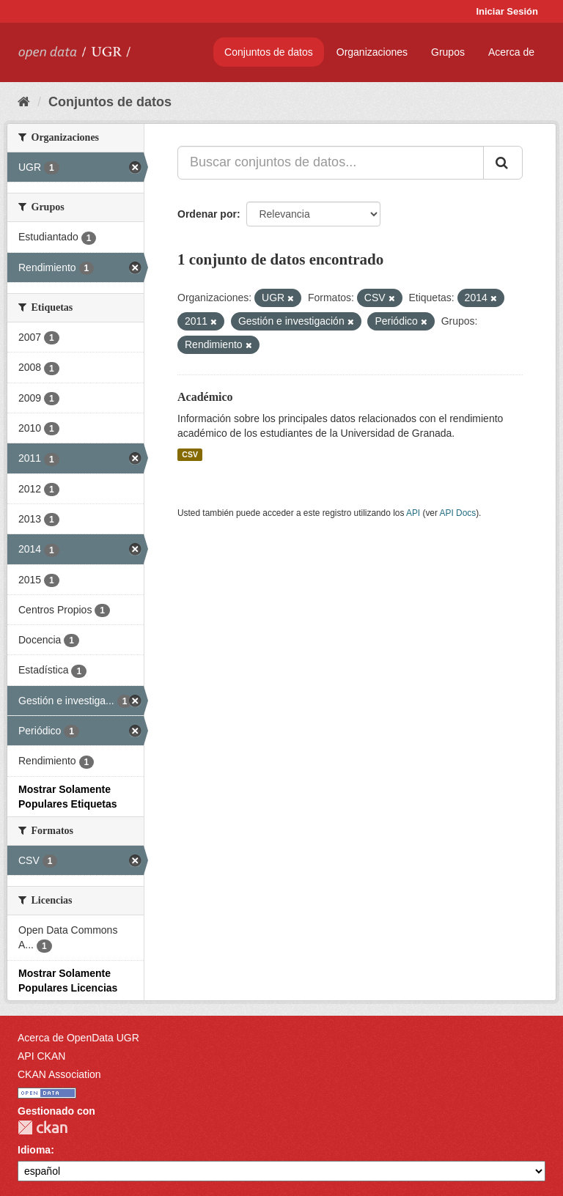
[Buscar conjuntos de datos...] (330, 163)
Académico (205, 397)
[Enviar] (503, 163)
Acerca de (511, 52)
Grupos (448, 52)
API (413, 513)
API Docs (458, 513)
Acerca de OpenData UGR (78, 1038)
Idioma (34, 1150)
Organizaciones (372, 52)
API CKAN (41, 1056)
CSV (190, 454)
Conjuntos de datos (268, 52)
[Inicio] (24, 102)
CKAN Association (59, 1074)
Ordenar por (207, 214)
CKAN (42, 1127)
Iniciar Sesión (507, 11)
